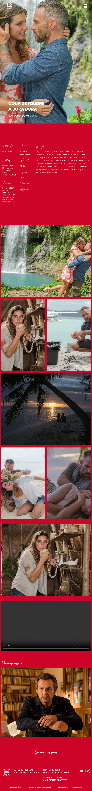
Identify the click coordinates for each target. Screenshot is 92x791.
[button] (85, 6)
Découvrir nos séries (46, 753)
